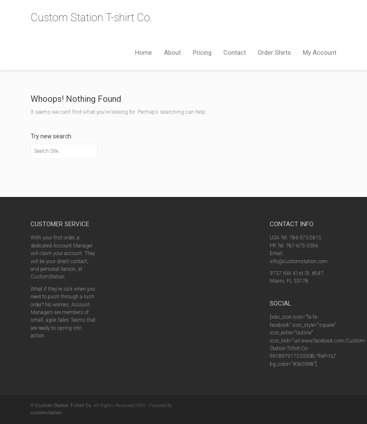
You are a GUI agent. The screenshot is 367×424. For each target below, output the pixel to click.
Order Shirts (274, 52)
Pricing (202, 52)
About (172, 52)
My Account (319, 52)
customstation (46, 413)
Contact (234, 52)
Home (143, 52)
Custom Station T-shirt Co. (91, 17)
